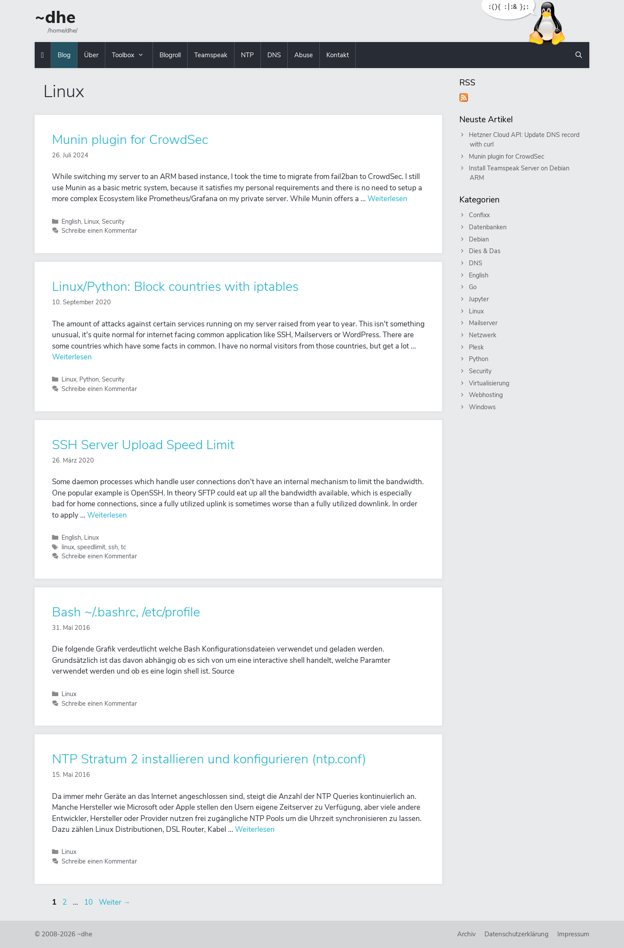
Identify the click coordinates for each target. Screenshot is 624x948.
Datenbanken (488, 227)
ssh (113, 547)
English (71, 221)
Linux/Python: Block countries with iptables (175, 287)
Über (91, 55)
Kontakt (337, 55)
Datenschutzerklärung (516, 934)
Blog (64, 55)
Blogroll (170, 55)
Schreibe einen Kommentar (99, 230)
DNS (274, 55)
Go (473, 287)
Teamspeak (211, 55)
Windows (483, 407)
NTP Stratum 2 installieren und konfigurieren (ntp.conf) (209, 759)
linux (68, 547)
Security (113, 221)
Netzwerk (483, 335)
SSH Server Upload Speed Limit (143, 445)
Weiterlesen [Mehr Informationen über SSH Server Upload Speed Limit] (107, 515)
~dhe (55, 17)
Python (89, 379)
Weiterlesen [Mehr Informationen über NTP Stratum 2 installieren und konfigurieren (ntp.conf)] (255, 829)
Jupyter (479, 299)
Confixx (480, 215)
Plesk (477, 347)
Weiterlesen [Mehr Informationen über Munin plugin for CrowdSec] (387, 199)
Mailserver (483, 323)
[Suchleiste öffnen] (578, 55)
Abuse (303, 55)
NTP (247, 55)
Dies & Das (485, 251)
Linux (91, 221)
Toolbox (132, 55)
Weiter (114, 902)
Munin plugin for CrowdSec (130, 140)
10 (89, 902)
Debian (479, 239)
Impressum (573, 934)
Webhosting (486, 395)
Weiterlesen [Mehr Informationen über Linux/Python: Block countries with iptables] (72, 357)
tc (123, 547)
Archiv (466, 934)
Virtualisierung (489, 383)
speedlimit (91, 547)
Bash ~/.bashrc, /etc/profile (126, 612)
